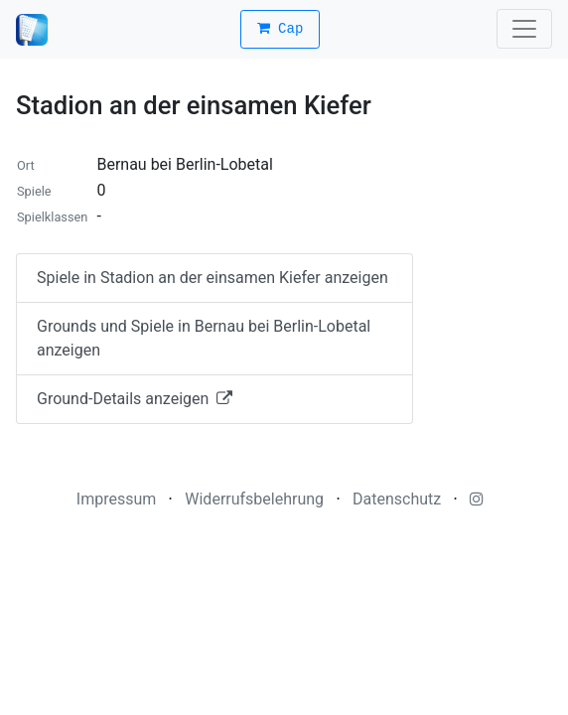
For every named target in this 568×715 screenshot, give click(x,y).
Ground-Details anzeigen (134, 398)
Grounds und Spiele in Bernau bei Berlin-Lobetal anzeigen (203, 338)
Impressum (116, 499)
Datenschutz (397, 499)
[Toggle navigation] (524, 29)
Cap (280, 29)
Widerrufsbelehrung (254, 499)
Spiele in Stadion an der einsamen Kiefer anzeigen (212, 277)
